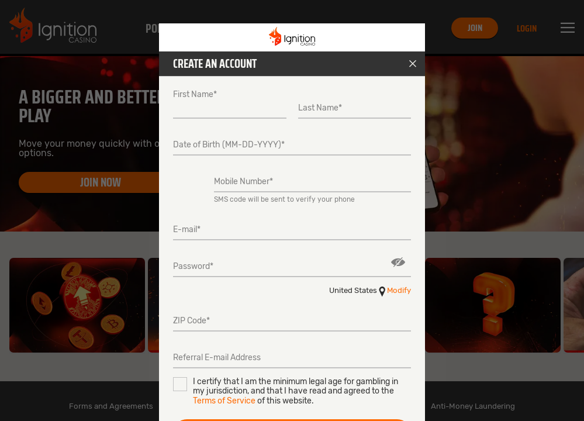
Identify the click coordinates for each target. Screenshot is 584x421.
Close (412, 63)
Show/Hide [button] (398, 262)
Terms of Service (224, 401)
